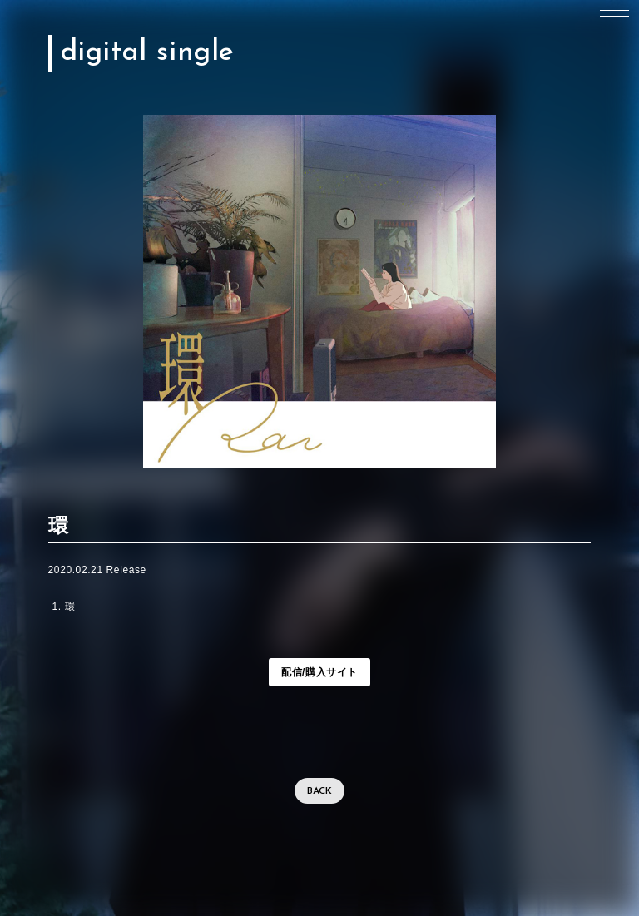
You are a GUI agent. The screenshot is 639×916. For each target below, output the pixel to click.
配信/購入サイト (319, 672)
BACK (319, 791)
